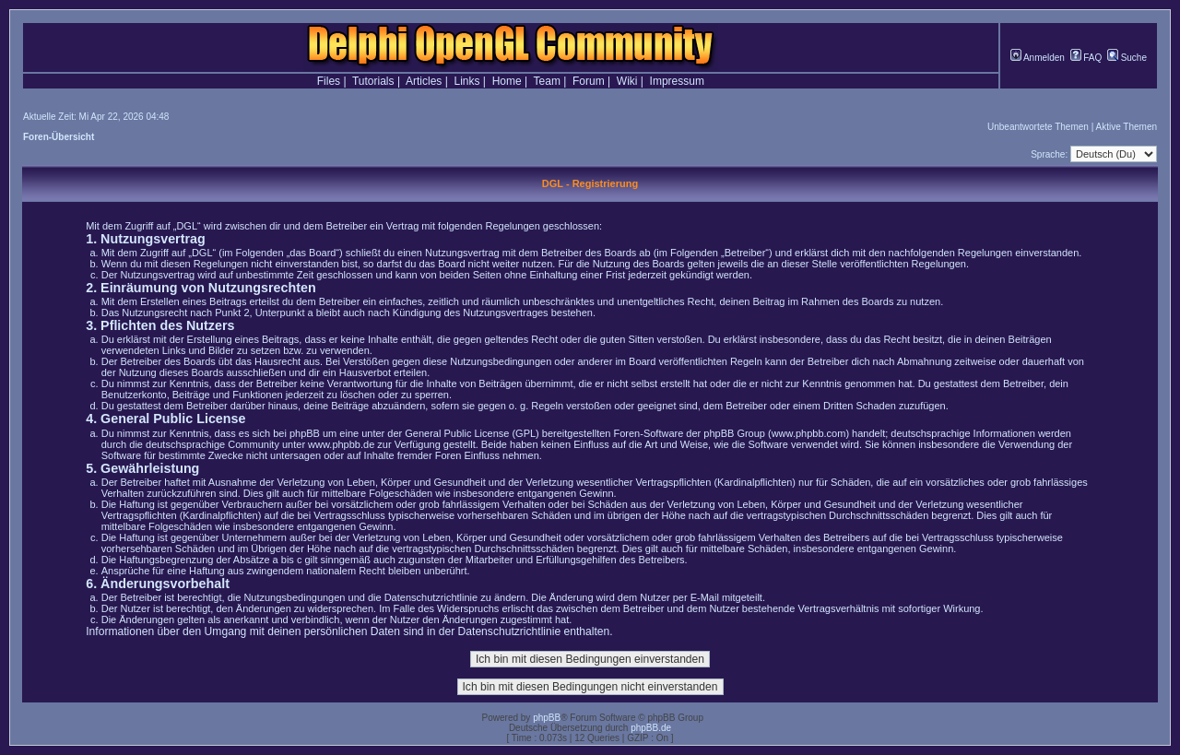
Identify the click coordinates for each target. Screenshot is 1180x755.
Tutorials (373, 81)
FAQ (1086, 58)
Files (328, 81)
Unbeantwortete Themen (1038, 127)
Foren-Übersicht (58, 137)
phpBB (546, 718)
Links (466, 81)
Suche (1127, 58)
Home (507, 81)
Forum (588, 81)
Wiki (627, 81)
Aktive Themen (1126, 127)
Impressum (677, 81)
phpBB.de (651, 728)
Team (547, 81)
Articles (424, 81)
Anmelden (1037, 58)
